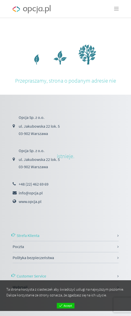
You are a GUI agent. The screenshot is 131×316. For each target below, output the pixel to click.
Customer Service (31, 275)
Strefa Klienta (28, 235)
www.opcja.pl (30, 201)
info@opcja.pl (31, 192)
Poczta (18, 246)
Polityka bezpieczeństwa (33, 257)
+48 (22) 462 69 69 (33, 184)
